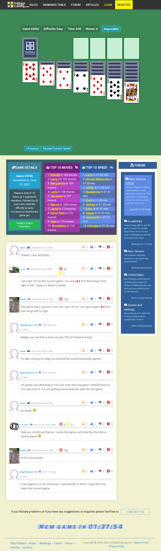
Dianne (23, 248)
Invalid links (133, 221)
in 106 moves (62, 191)
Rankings (45, 543)
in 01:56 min (100, 225)
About (69, 543)
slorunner (24, 425)
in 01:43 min (96, 200)
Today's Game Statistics (24, 225)
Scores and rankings (133, 307)
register (123, 4)
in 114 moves (63, 208)
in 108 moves (63, 204)
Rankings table (54, 4)
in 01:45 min (98, 204)
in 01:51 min (97, 208)
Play (20, 4)
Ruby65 (23, 299)
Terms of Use (141, 542)
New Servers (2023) (136, 181)
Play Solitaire (18, 543)
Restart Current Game (56, 148)
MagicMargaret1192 (29, 325)
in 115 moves (62, 221)
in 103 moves (63, 175)
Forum (75, 4)
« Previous (32, 148)
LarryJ (23, 269)
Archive (28, 547)
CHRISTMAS (134, 275)
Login (108, 4)
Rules (33, 4)
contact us (135, 512)
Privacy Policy (117, 546)
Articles (92, 4)
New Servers (134, 251)
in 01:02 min (97, 175)
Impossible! (111, 29)
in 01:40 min (98, 187)
